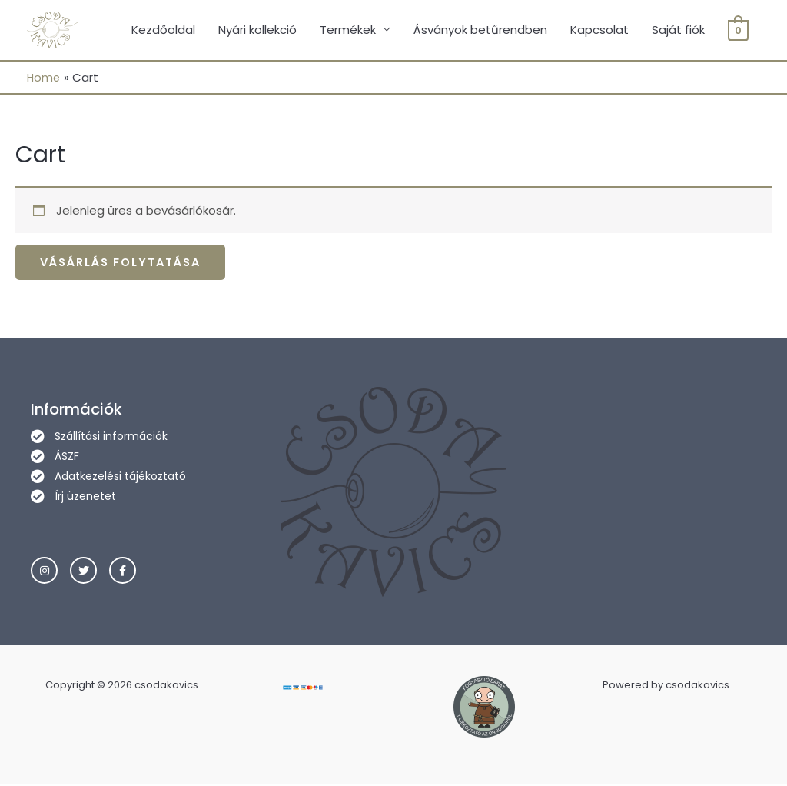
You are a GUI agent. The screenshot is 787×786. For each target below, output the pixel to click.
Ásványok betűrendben (480, 30)
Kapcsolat (599, 30)
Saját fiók (678, 30)
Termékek (348, 30)
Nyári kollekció (257, 30)
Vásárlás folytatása (126, 264)
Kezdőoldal (163, 30)
